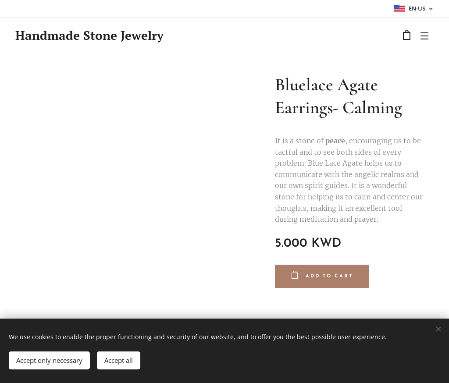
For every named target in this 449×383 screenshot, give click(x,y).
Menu (424, 35)
